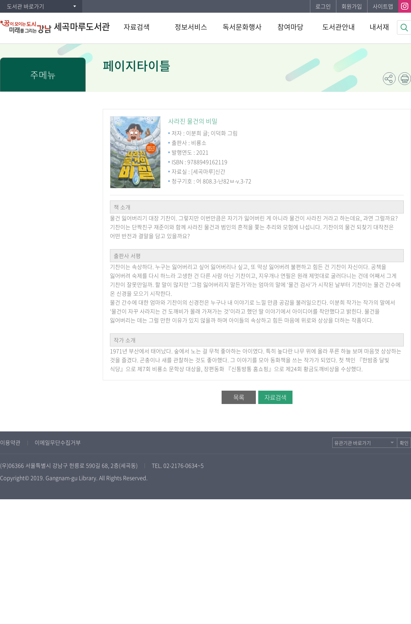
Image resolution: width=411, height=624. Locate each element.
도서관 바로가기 (25, 6)
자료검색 (275, 397)
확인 (404, 442)
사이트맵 (383, 6)
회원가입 (351, 6)
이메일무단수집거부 (58, 442)
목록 (238, 397)
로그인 (323, 6)
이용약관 (10, 442)
